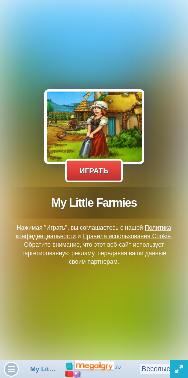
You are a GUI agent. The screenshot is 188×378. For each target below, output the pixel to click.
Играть (93, 170)
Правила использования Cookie (127, 236)
